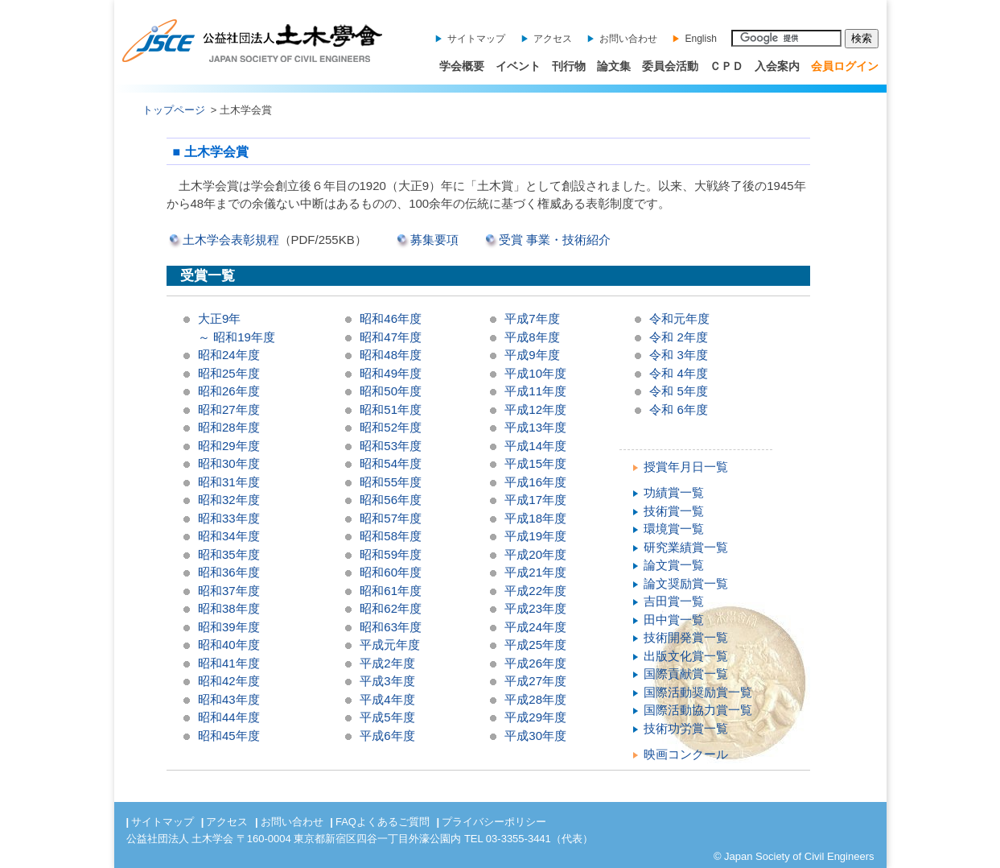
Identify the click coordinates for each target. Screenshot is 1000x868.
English (700, 38)
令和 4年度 (678, 373)
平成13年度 (535, 427)
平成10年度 (535, 373)
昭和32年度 (229, 499)
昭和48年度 (391, 355)
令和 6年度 (678, 409)
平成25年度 (535, 644)
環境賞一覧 (674, 528)
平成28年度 (535, 699)
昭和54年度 (391, 463)
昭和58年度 (391, 536)
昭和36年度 (229, 572)
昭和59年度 (391, 554)
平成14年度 (535, 446)
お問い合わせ (628, 38)
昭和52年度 (391, 427)
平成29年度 (535, 717)
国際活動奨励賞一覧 (698, 692)
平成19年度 (535, 536)
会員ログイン (845, 66)
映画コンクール (686, 754)
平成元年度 (390, 644)
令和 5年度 (678, 391)
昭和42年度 (229, 681)
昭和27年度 (229, 409)
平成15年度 (535, 463)
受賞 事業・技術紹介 (555, 239)
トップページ (173, 110)
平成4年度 (387, 699)
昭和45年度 (229, 735)
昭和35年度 (229, 554)
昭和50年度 (391, 391)
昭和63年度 (391, 627)
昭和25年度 (229, 373)
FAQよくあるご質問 (382, 822)
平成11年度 (535, 391)
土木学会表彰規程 (231, 239)
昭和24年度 (229, 355)
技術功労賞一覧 (686, 728)
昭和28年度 (229, 427)
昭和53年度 (391, 446)
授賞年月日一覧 (686, 466)
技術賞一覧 (674, 511)
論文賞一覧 (674, 565)
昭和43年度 (229, 699)
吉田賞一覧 (674, 601)
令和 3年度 (678, 355)
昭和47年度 (391, 337)
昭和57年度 (391, 518)
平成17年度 (535, 499)
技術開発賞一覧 (686, 637)
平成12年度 (535, 409)
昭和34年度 (229, 536)
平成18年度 (535, 518)
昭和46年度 (391, 318)
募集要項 (434, 239)
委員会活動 (670, 66)
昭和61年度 (391, 590)
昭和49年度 (391, 373)
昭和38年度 (229, 608)
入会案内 (777, 66)
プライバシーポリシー (494, 822)
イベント (518, 66)
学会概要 (461, 66)
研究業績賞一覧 (686, 547)
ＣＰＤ (726, 66)
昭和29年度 (229, 446)
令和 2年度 (678, 337)
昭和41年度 (229, 663)
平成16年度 (535, 482)
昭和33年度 (229, 518)
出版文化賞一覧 (686, 656)
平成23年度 (535, 608)
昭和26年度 (229, 391)
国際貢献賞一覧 (686, 673)
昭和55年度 (391, 482)
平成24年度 (535, 627)
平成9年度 (531, 355)
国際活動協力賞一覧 (698, 710)
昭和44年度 (229, 717)
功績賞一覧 (674, 492)
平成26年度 (535, 663)
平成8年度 (531, 337)
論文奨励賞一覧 (686, 583)
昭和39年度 (229, 627)
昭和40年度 (229, 644)
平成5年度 (387, 717)
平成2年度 (387, 663)
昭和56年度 (391, 499)
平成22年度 (535, 590)
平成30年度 (535, 735)
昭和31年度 (229, 482)
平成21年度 (535, 572)
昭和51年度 (391, 409)
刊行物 (569, 66)
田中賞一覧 (674, 619)
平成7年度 (531, 318)
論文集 (614, 66)
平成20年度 (535, 554)
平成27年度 (535, 681)
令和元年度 (679, 318)
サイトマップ (476, 38)
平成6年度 (387, 735)
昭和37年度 (229, 590)
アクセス (552, 38)
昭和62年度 (391, 608)
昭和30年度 (229, 463)
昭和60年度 (391, 572)
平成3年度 (387, 681)
